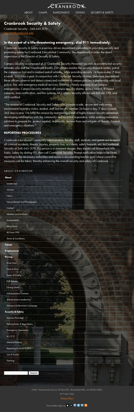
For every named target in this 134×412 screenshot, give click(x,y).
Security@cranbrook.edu (19, 33)
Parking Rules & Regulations (20, 323)
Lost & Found (12, 354)
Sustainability (13, 220)
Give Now (12, 262)
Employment (61, 12)
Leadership (12, 183)
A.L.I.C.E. (11, 336)
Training (10, 360)
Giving (80, 12)
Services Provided (15, 317)
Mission (10, 189)
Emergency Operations (17, 330)
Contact (10, 207)
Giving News (13, 287)
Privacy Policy (67, 398)
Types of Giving (14, 275)
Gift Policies (12, 281)
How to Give (13, 269)
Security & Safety (102, 12)
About (28, 12)
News (9, 195)
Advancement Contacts (18, 293)
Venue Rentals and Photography (22, 201)
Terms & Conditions (16, 238)
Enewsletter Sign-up (56, 405)
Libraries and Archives (17, 214)
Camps (43, 12)
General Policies (14, 342)
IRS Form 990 (13, 232)
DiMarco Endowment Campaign (22, 305)
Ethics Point (12, 226)
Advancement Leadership (19, 299)
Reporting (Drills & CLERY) (19, 348)
